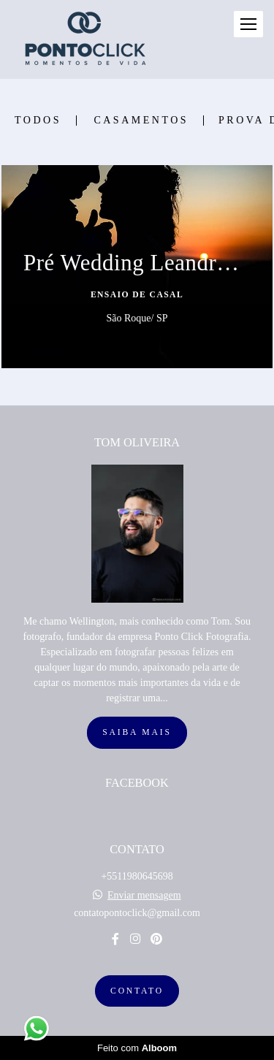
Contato (137, 991)
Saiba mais (136, 732)
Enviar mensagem (144, 896)
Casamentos (141, 120)
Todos (38, 120)
